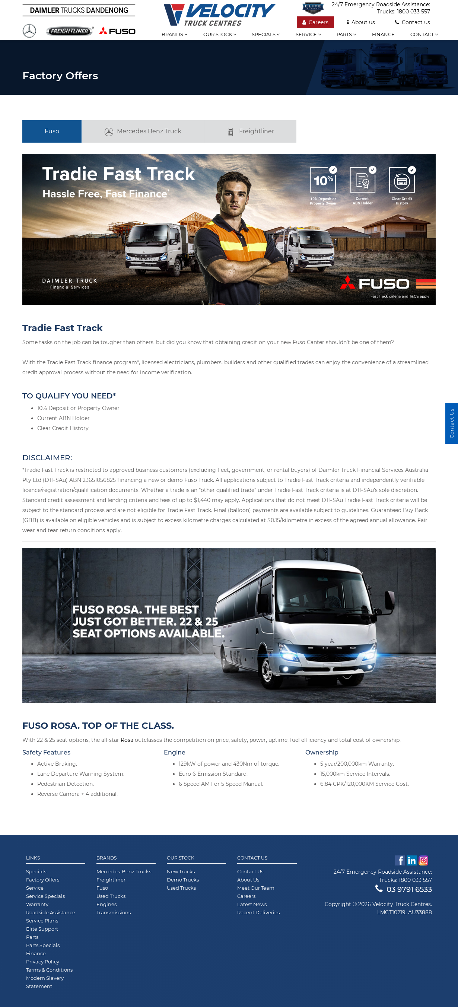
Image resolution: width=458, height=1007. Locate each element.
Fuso (52, 131)
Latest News (252, 904)
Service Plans (42, 921)
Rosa (127, 740)
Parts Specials (43, 945)
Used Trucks (110, 896)
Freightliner (250, 132)
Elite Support (42, 929)
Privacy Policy (42, 962)
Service (308, 34)
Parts (346, 34)
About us (361, 22)
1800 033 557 (413, 11)
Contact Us (252, 858)
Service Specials (45, 896)
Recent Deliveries (258, 912)
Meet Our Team (255, 888)
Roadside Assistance (50, 912)
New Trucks (181, 871)
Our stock (219, 34)
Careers (315, 22)
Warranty (37, 904)
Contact (424, 34)
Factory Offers (42, 880)
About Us (248, 880)
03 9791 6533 (403, 889)
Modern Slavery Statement (45, 982)
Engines (106, 904)
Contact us (412, 22)
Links (33, 858)
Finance (383, 34)
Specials (266, 34)
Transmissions (113, 912)
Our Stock (180, 858)
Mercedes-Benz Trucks (123, 871)
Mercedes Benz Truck (142, 132)
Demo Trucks (183, 880)
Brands (174, 34)
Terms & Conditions (49, 970)
